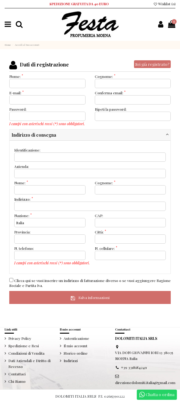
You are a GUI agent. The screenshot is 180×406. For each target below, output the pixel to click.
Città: (100, 231)
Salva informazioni (90, 297)
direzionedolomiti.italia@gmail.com (145, 382)
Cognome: (105, 76)
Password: (18, 109)
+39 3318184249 (134, 367)
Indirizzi (71, 360)
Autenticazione (76, 338)
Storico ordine (76, 353)
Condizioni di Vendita (26, 353)
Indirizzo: (23, 199)
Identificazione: (27, 149)
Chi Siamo (17, 381)
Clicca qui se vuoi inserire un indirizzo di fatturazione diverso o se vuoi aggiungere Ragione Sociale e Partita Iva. (90, 283)
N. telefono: (24, 248)
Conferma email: (110, 92)
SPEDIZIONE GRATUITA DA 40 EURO (79, 4)
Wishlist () (164, 4)
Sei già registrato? (152, 64)
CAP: (99, 215)
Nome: (16, 76)
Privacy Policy (19, 338)
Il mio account (75, 345)
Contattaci (17, 373)
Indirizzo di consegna (33, 135)
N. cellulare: (106, 248)
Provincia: (22, 231)
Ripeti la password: (111, 109)
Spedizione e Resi (23, 345)
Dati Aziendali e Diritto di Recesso (29, 363)
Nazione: (23, 215)
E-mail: (16, 92)
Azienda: (21, 166)
